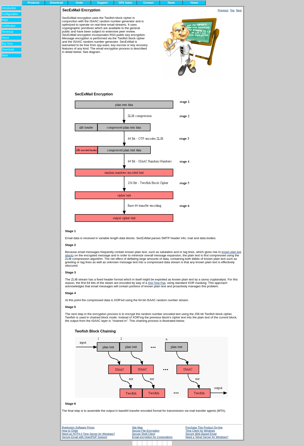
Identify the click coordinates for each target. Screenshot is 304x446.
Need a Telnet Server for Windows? (207, 437)
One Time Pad (157, 283)
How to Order (70, 430)
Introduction (9, 8)
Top (232, 10)
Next (239, 10)
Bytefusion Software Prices (78, 427)
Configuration (10, 14)
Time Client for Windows (200, 430)
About (8, 37)
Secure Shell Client (143, 434)
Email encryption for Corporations (152, 437)
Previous (223, 10)
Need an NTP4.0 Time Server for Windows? (88, 434)
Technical (8, 31)
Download (9, 49)
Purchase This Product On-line (204, 427)
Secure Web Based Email (201, 434)
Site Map (137, 427)
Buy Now (9, 43)
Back (8, 55)
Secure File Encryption (145, 430)
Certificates (8, 25)
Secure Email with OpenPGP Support (84, 437)
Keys (8, 20)
